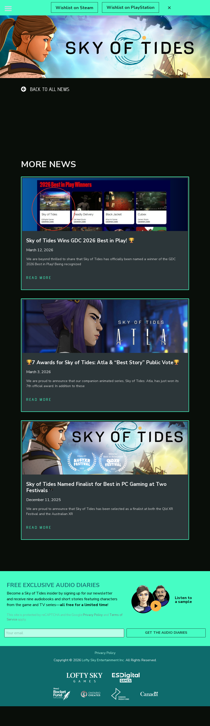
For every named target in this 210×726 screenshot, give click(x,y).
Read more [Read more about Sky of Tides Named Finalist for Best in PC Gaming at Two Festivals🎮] (38, 527)
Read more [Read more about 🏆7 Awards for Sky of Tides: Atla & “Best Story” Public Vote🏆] (38, 399)
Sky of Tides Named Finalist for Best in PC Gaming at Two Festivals (96, 487)
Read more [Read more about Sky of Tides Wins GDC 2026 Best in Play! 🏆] (38, 277)
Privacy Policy (93, 615)
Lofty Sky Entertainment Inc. (103, 660)
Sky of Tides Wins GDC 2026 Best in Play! (80, 240)
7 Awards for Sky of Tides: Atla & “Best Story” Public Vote (103, 362)
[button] (8, 8)
